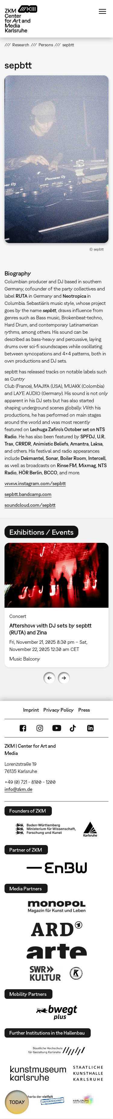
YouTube (57, 728)
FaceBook (23, 728)
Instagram (40, 728)
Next (64, 678)
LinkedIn (90, 728)
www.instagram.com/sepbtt (35, 483)
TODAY (17, 1102)
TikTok (73, 728)
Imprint (31, 710)
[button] (56, 159)
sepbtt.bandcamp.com (28, 494)
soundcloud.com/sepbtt (30, 505)
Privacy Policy (58, 710)
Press (84, 710)
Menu (102, 11)
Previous (49, 678)
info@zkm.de (18, 789)
